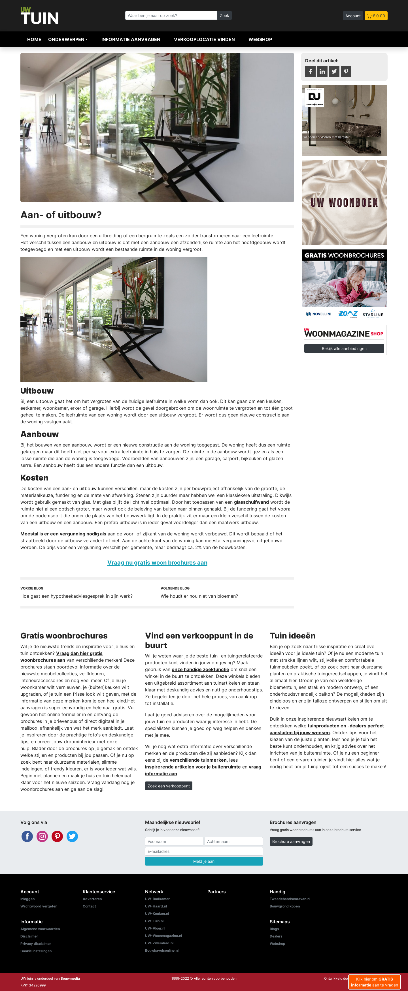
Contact (89, 906)
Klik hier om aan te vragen (374, 982)
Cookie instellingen (36, 951)
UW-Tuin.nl (154, 921)
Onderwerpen (66, 39)
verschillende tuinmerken (198, 760)
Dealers (276, 936)
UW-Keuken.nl (157, 913)
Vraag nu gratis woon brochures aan (157, 562)
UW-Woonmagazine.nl (163, 936)
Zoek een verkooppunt (169, 785)
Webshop (260, 39)
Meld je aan (203, 861)
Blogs (274, 929)
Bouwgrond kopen (285, 906)
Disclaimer (29, 936)
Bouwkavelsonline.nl (161, 950)
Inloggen (27, 899)
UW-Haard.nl (156, 906)
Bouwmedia (70, 978)
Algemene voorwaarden (40, 929)
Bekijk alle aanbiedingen (344, 348)
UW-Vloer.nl (155, 928)
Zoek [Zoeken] (224, 15)
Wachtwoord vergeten (38, 906)
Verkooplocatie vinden (204, 39)
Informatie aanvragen (130, 39)
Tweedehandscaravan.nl (290, 899)
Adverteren (92, 899)
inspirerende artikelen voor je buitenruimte (193, 767)
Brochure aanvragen (291, 841)
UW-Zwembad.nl (159, 943)
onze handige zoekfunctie (200, 669)
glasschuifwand (251, 502)
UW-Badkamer (157, 899)
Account (353, 15)
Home (34, 39)
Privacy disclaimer (35, 943)
